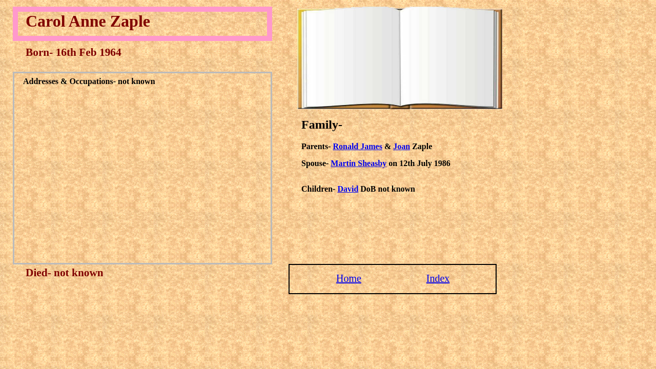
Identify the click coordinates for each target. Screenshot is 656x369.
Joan (401, 146)
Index (438, 278)
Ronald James (357, 146)
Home (348, 278)
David (347, 188)
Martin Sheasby (358, 163)
